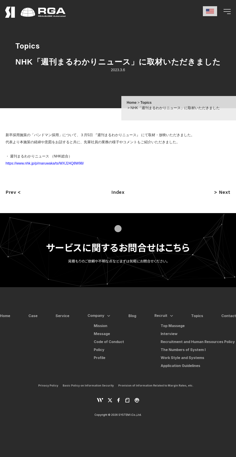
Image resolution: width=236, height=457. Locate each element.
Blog (132, 316)
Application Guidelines (180, 365)
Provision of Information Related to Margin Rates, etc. (155, 385)
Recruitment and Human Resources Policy (198, 341)
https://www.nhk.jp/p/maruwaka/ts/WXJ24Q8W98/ (45, 163)
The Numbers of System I (183, 349)
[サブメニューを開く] (107, 316)
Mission (100, 326)
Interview (169, 333)
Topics (197, 316)
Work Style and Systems (182, 357)
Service (62, 316)
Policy (99, 349)
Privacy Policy (48, 385)
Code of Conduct (109, 341)
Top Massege (173, 326)
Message (102, 333)
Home (5, 316)
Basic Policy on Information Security (88, 385)
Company (96, 315)
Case (33, 316)
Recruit (160, 315)
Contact (228, 316)
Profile (99, 357)
